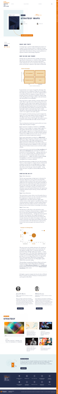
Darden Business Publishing (32, 265)
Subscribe (23, 368)
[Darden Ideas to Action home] (7, 378)
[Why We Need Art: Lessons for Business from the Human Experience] (45, 341)
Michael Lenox (41, 23)
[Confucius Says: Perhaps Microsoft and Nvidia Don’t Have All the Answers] (31, 341)
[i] (45, 64)
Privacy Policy (53, 391)
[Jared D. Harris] (22, 24)
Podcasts (31, 388)
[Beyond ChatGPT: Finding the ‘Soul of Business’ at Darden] (14, 328)
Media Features (38, 388)
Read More (20, 308)
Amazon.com (44, 265)
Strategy (23, 15)
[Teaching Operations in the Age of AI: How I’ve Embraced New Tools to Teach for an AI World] (31, 326)
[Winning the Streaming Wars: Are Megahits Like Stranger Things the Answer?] (45, 326)
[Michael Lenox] (37, 24)
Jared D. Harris (25, 23)
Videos (26, 388)
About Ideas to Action (19, 388)
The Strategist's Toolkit (27, 35)
